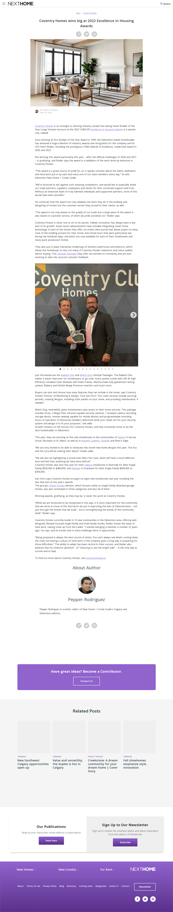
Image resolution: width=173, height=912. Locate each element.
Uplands (105, 440)
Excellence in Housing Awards (106, 129)
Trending (21, 756)
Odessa (88, 464)
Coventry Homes (44, 126)
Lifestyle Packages (67, 253)
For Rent (106, 869)
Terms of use (33, 886)
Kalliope (76, 468)
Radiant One (67, 375)
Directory (71, 886)
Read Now (51, 840)
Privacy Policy (50, 886)
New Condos (67, 869)
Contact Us (86, 681)
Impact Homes (57, 485)
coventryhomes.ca (96, 558)
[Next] (133, 315)
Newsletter (145, 886)
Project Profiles (90, 13)
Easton (121, 437)
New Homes (25, 869)
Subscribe (125, 842)
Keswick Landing (90, 440)
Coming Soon (86, 886)
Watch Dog (86, 375)
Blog (78, 13)
